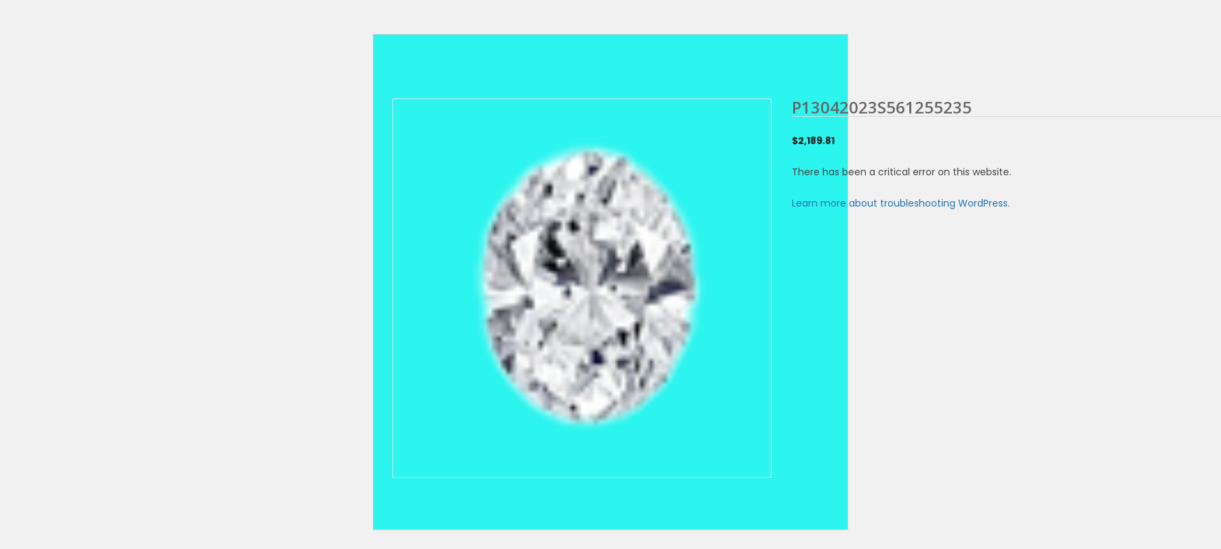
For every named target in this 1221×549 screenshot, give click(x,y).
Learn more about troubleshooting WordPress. (901, 203)
